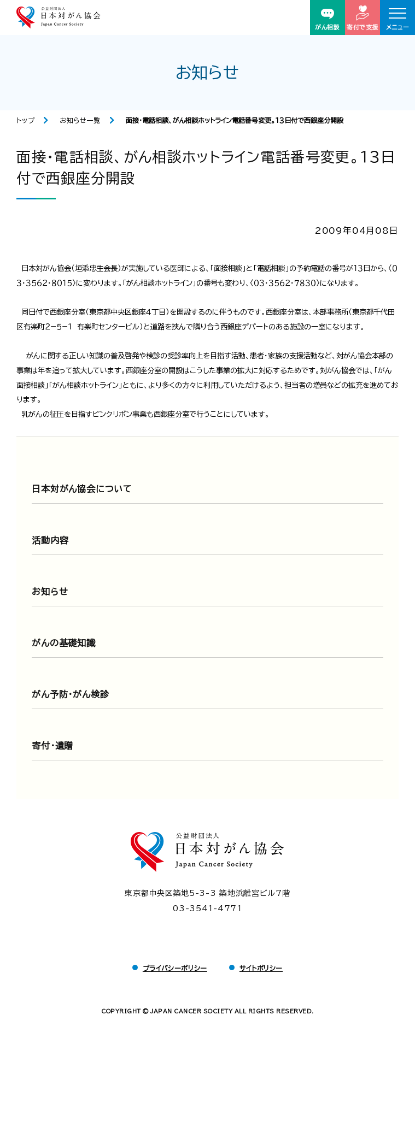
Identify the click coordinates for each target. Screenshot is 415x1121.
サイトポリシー (261, 968)
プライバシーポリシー (175, 968)
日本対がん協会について (82, 489)
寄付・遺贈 (52, 745)
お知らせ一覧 (80, 120)
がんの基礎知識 (64, 643)
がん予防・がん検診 (70, 694)
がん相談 (327, 19)
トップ (25, 120)
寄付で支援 (362, 17)
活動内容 (50, 540)
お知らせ (50, 591)
